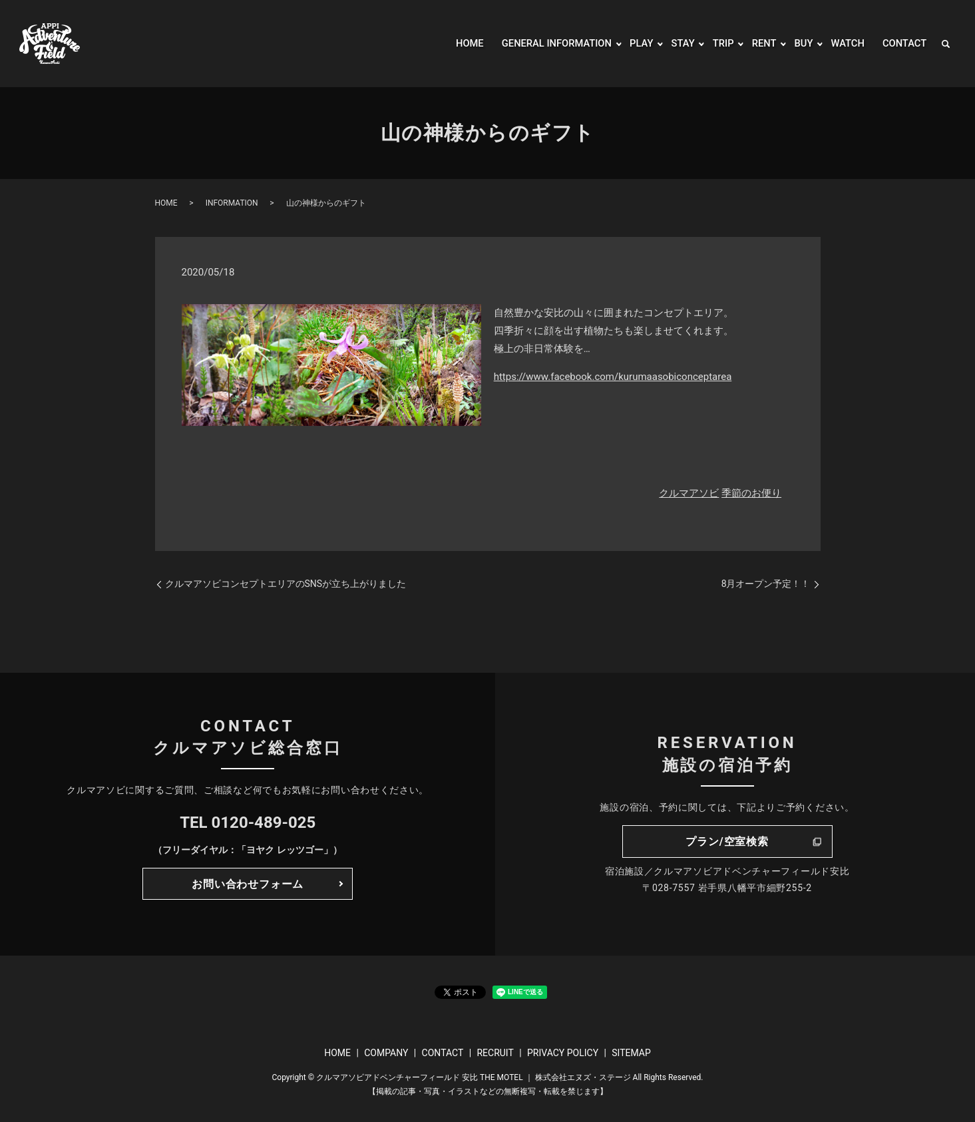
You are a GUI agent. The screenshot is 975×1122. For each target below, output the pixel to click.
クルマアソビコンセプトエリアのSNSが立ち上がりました (286, 583)
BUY (798, 43)
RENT (757, 43)
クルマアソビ (689, 493)
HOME (448, 43)
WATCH (843, 43)
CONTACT (902, 43)
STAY (674, 43)
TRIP (715, 43)
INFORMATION (232, 203)
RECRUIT (495, 1052)
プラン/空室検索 (726, 841)
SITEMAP (631, 1052)
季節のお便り (751, 493)
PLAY (631, 43)
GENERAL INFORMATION (541, 43)
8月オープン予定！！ (766, 583)
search (946, 44)
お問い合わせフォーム (247, 884)
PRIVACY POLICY (562, 1052)
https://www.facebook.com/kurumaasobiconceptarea (613, 377)
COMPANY (386, 1052)
